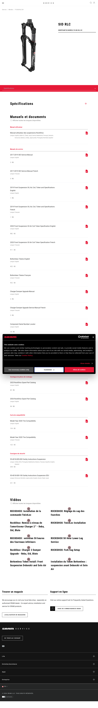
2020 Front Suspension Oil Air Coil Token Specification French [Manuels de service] (34, 248)
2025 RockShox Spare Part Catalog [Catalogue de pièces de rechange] (34, 391)
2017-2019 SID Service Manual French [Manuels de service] (34, 175)
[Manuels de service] (87, 156)
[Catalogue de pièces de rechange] (87, 389)
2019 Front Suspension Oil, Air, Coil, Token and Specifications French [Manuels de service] (34, 213)
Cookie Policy (27, 355)
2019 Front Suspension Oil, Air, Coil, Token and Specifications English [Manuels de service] (34, 194)
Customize (49, 370)
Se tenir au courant (12, 645)
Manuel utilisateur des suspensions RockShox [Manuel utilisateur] (34, 135)
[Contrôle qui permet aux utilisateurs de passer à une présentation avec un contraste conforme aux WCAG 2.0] (7, 703)
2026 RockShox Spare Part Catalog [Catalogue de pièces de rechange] (34, 408)
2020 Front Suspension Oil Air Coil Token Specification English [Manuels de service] (34, 232)
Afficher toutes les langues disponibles (27, 120)
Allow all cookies (79, 370)
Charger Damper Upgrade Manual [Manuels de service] (34, 298)
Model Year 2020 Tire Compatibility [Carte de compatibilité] (34, 430)
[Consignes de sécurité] (87, 466)
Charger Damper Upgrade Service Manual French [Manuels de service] (34, 315)
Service (49, 3)
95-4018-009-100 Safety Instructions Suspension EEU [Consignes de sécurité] (34, 486)
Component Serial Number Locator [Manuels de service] (34, 332)
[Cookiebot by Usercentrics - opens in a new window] (80, 337)
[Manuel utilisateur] (87, 134)
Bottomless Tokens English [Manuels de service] (34, 265)
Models (11, 9)
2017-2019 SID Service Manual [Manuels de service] (34, 159)
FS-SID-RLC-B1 (19, 9)
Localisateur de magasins (14, 621)
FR (4, 693)
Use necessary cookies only (18, 370)
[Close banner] (93, 337)
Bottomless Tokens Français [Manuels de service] (34, 282)
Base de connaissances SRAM (69, 615)
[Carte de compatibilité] (87, 427)
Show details (85, 363)
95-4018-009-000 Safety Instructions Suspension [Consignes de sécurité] (34, 469)
